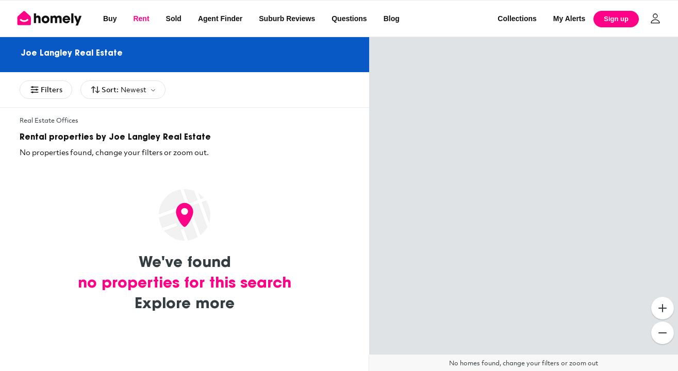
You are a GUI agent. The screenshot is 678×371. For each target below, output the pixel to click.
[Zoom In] (662, 308)
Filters (45, 90)
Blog (392, 18)
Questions (349, 18)
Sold (173, 18)
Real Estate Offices (49, 120)
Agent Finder (220, 18)
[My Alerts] (569, 18)
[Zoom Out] (662, 333)
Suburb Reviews (287, 18)
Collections (517, 18)
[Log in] (655, 18)
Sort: (123, 90)
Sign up (616, 19)
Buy (110, 18)
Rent (141, 18)
